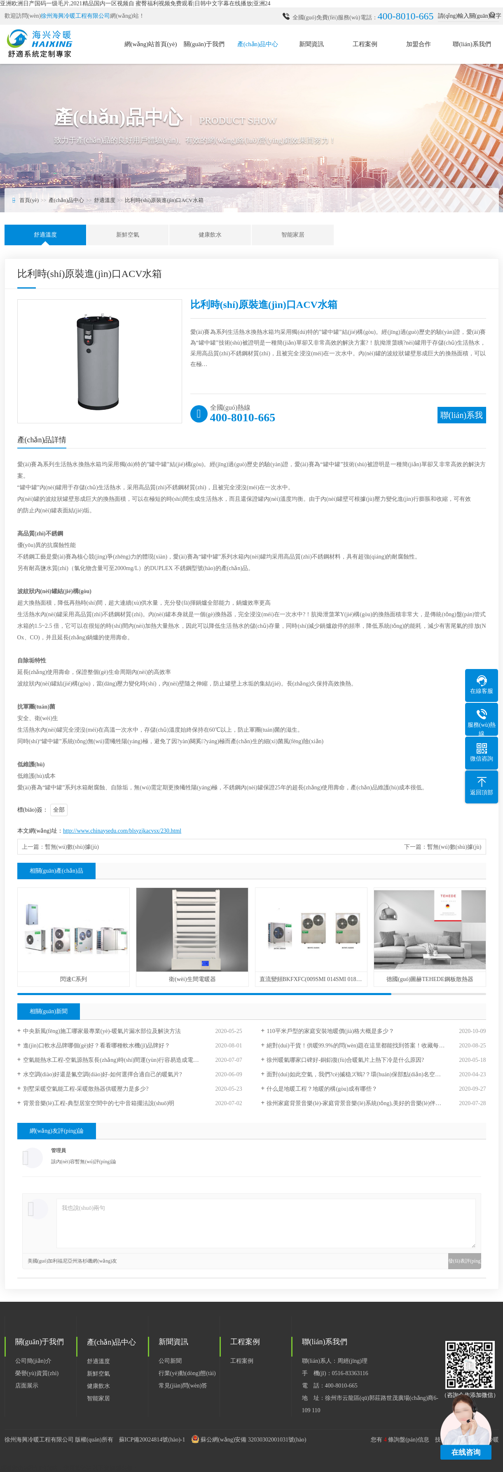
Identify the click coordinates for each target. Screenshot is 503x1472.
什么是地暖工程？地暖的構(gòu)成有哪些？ (322, 1089)
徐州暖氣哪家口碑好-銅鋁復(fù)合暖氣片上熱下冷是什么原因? (345, 1060)
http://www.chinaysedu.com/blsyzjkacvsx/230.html (122, 831)
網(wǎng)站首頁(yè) (150, 44)
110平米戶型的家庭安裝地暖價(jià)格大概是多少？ (330, 1031)
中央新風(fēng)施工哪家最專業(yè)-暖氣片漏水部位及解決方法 (102, 1031)
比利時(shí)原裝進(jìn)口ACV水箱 (164, 200)
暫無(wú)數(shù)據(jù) (72, 847)
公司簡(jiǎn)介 (33, 1361)
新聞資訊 (311, 44)
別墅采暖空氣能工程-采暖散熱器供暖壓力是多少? (86, 1089)
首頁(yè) (29, 200)
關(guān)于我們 (204, 44)
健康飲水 (210, 235)
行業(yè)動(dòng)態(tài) (187, 1373)
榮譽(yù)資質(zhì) (37, 1373)
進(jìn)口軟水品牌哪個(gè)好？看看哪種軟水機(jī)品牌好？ (97, 1045)
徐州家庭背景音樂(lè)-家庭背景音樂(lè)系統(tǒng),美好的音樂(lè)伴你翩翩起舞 (365, 1103)
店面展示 (26, 1386)
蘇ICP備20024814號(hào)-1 (152, 1440)
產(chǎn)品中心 (257, 44)
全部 (59, 810)
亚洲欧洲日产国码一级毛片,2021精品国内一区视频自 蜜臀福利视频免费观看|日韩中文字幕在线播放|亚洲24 (135, 3)
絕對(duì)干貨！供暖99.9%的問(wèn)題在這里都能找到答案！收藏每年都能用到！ (370, 1045)
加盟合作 (418, 44)
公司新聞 (170, 1361)
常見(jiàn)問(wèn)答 (183, 1386)
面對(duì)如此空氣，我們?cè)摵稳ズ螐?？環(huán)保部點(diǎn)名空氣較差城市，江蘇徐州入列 (376, 1074)
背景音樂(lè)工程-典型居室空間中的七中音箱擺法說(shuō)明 (99, 1103)
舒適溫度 (104, 200)
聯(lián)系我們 (472, 44)
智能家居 (292, 235)
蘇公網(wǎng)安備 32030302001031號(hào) (253, 1440)
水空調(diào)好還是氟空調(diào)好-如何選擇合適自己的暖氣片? (102, 1074)
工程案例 (365, 44)
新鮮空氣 (127, 235)
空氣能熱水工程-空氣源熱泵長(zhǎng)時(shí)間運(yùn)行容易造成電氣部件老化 (122, 1060)
